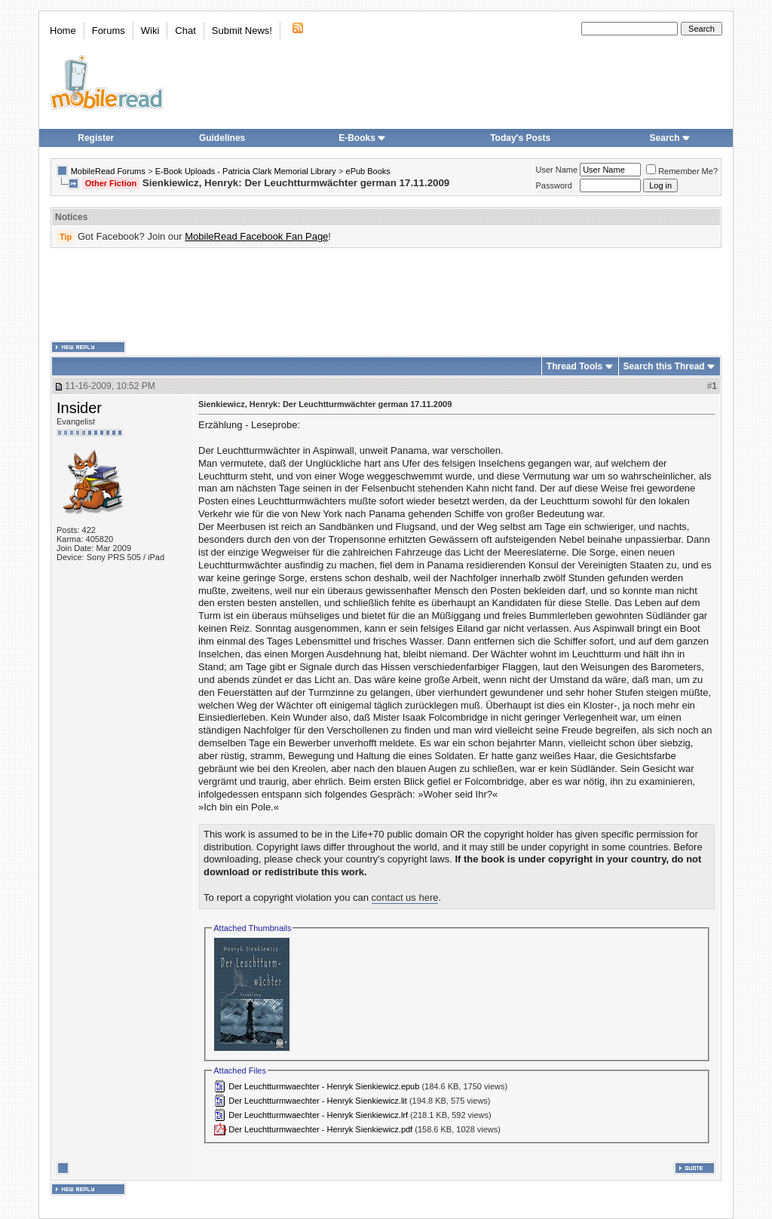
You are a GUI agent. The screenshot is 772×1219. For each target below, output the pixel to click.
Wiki (150, 30)
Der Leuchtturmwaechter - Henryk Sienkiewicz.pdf (320, 1129)
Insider (79, 408)
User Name (557, 169)
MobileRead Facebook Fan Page (256, 236)
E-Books (362, 138)
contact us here (405, 897)
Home (63, 30)
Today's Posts (520, 138)
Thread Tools (574, 366)
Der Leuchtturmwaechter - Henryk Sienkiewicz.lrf (318, 1114)
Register (96, 138)
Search (670, 138)
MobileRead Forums (108, 171)
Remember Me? (682, 171)
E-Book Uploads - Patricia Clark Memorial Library (245, 171)
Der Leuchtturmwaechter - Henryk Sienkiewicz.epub (323, 1086)
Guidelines (222, 138)
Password (554, 185)
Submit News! (242, 30)
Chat (185, 30)
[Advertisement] (386, 295)
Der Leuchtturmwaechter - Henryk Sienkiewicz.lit (317, 1100)
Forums (108, 30)
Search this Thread (664, 366)
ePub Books (368, 171)
